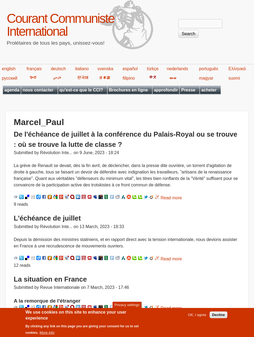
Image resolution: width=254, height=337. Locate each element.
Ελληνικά (237, 68)
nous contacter (38, 90)
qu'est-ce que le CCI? (81, 90)
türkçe (153, 68)
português (208, 68)
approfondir (166, 90)
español (130, 68)
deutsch (58, 68)
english (9, 68)
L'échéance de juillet (47, 218)
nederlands (177, 68)
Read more (171, 198)
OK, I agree (197, 317)
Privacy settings (126, 307)
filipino (129, 78)
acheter (209, 90)
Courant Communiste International (60, 24)
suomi (234, 78)
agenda (11, 90)
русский (9, 78)
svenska (105, 68)
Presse (188, 90)
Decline (218, 317)
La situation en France (50, 279)
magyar (206, 78)
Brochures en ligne (128, 90)
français (34, 68)
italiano (82, 68)
